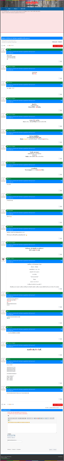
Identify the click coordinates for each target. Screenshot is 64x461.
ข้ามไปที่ (46, 407)
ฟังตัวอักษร (9, 437)
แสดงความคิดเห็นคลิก (58, 46)
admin (39, 11)
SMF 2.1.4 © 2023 (3, 456)
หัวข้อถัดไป (60, 41)
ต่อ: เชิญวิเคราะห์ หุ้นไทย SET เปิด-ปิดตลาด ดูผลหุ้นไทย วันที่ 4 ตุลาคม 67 (21, 51)
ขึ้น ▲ (62, 456)
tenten (32, 11)
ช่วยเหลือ (59, 456)
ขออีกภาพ (13, 437)
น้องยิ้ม (34, 11)
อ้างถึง (60, 61)
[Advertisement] (32, 23)
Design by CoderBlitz (4, 457)
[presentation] (16, 445)
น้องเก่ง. (29, 11)
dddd (36, 11)
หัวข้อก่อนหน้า (54, 41)
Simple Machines (9, 456)
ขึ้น (2, 404)
